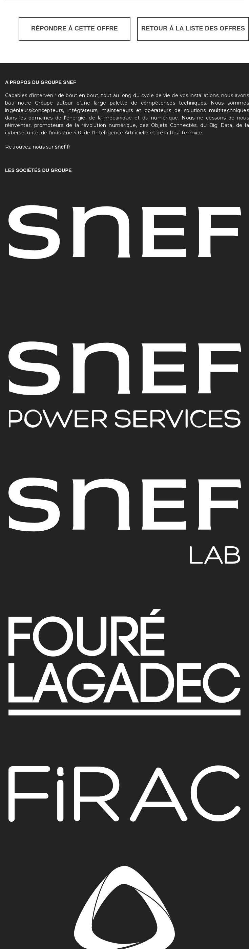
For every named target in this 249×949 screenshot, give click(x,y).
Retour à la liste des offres (193, 28)
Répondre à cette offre (74, 28)
